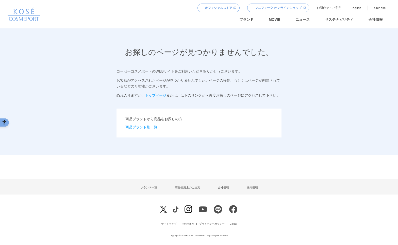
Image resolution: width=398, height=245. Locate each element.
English (356, 8)
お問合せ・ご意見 (329, 8)
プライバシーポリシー (212, 224)
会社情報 (376, 19)
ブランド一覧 (148, 187)
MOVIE (274, 19)
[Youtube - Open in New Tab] (202, 210)
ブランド (246, 19)
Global (233, 224)
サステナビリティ (339, 19)
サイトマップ (168, 224)
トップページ (155, 95)
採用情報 (252, 187)
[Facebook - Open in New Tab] (175, 209)
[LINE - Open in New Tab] (218, 210)
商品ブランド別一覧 (141, 127)
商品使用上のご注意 (187, 187)
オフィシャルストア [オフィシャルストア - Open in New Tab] (218, 8)
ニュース (302, 19)
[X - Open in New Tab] (163, 209)
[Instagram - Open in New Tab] (188, 210)
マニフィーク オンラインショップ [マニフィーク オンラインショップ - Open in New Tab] (278, 8)
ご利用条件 (187, 224)
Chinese (380, 8)
